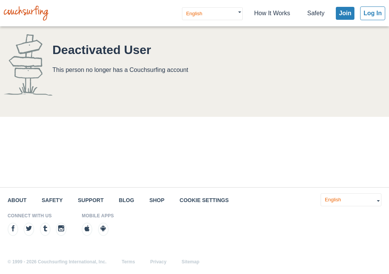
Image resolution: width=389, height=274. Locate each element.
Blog (126, 200)
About (17, 200)
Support (91, 200)
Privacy (158, 261)
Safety (315, 13)
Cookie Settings (204, 200)
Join (345, 13)
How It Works (272, 13)
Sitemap (190, 261)
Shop (156, 200)
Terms (128, 261)
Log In (373, 13)
